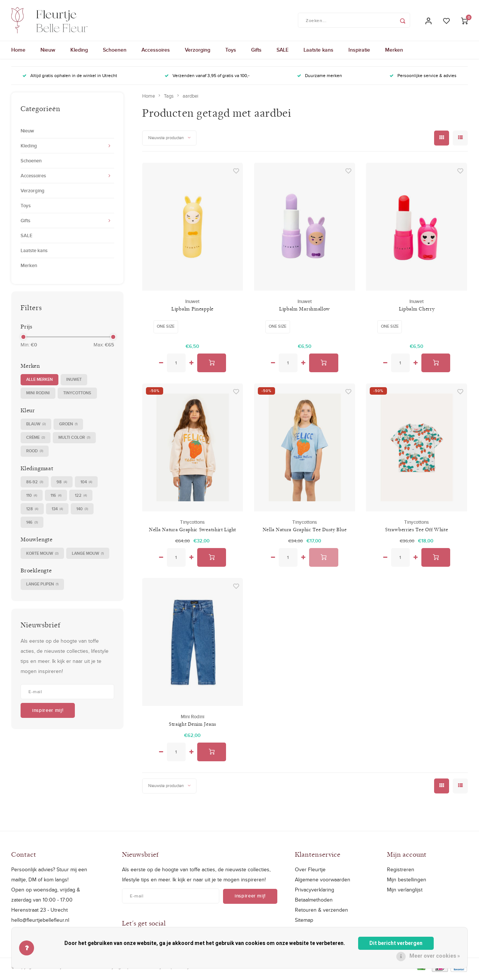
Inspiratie (359, 50)
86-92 (34, 482)
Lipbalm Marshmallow (304, 309)
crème (35, 438)
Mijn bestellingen (406, 880)
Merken (394, 50)
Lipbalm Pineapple (192, 309)
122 (81, 496)
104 (86, 482)
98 (62, 482)
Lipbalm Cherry (417, 309)
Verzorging (197, 50)
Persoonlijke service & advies (423, 76)
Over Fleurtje (310, 869)
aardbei (190, 96)
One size (165, 327)
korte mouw (42, 554)
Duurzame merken (319, 76)
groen (68, 424)
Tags (169, 96)
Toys (230, 50)
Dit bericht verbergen (395, 943)
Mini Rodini (38, 393)
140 (82, 509)
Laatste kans (318, 50)
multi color (74, 438)
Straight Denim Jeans (192, 724)
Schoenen (114, 50)
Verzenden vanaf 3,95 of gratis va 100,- (207, 76)
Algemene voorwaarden (322, 880)
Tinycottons (77, 393)
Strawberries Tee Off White (416, 529)
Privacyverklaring (314, 890)
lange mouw (88, 554)
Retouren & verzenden (321, 910)
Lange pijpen (42, 585)
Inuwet (74, 380)
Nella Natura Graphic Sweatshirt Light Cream (192, 530)
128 (32, 509)
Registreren (400, 869)
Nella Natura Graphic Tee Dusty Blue (305, 529)
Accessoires (155, 50)
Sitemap (304, 920)
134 (57, 509)
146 (32, 523)
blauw (36, 424)
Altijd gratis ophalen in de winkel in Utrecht (69, 76)
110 (31, 496)
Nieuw (47, 50)
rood (34, 451)
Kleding (79, 50)
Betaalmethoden (314, 900)
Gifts (256, 50)
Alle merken (39, 380)
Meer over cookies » (434, 956)
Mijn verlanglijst (404, 890)
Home (18, 50)
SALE (283, 50)
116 (56, 496)
